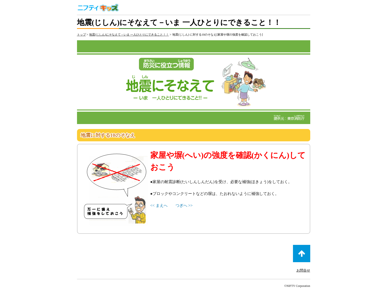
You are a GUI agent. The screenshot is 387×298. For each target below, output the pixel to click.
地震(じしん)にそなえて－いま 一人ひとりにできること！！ (129, 34)
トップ (81, 34)
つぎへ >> (184, 205)
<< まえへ (159, 205)
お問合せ (303, 270)
